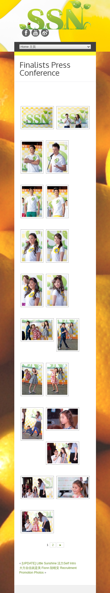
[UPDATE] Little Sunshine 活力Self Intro (49, 563)
